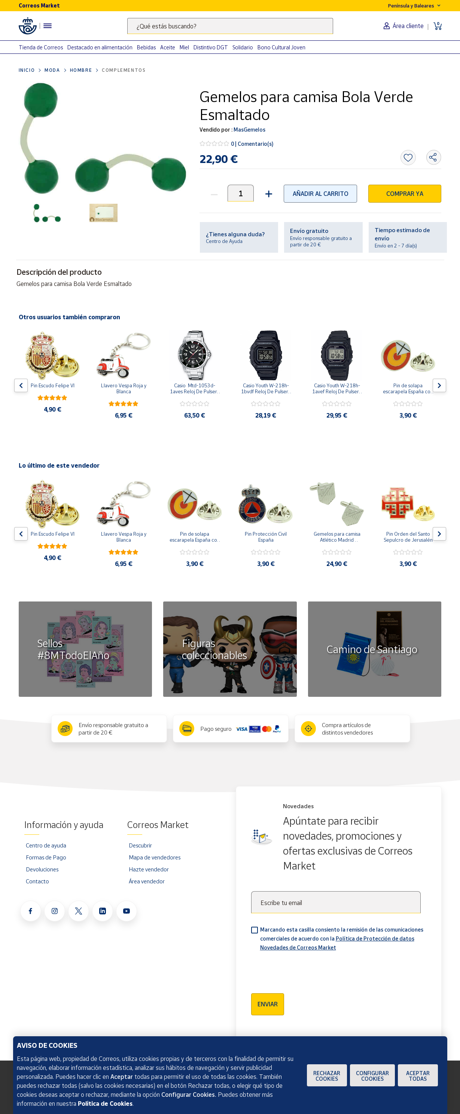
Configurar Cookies (372, 1076)
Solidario (242, 47)
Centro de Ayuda (224, 241)
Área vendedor (147, 881)
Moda (52, 70)
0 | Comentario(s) (252, 144)
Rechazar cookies (326, 1076)
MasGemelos (248, 129)
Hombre (81, 70)
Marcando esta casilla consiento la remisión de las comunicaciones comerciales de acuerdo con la (341, 938)
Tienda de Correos (41, 47)
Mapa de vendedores (154, 857)
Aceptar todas (418, 1076)
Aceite (167, 47)
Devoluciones (42, 869)
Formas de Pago (46, 857)
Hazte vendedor (149, 869)
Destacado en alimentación (99, 47)
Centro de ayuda (46, 845)
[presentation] (308, 969)
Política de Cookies (105, 1103)
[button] (268, 193)
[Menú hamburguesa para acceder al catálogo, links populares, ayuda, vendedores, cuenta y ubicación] (47, 26)
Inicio (27, 70)
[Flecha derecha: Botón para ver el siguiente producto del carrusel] (439, 385)
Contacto (37, 881)
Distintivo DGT (211, 47)
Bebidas (146, 47)
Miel (184, 47)
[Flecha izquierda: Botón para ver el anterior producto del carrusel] (21, 385)
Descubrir (140, 845)
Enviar (268, 1004)
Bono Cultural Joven (281, 47)
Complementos (124, 70)
